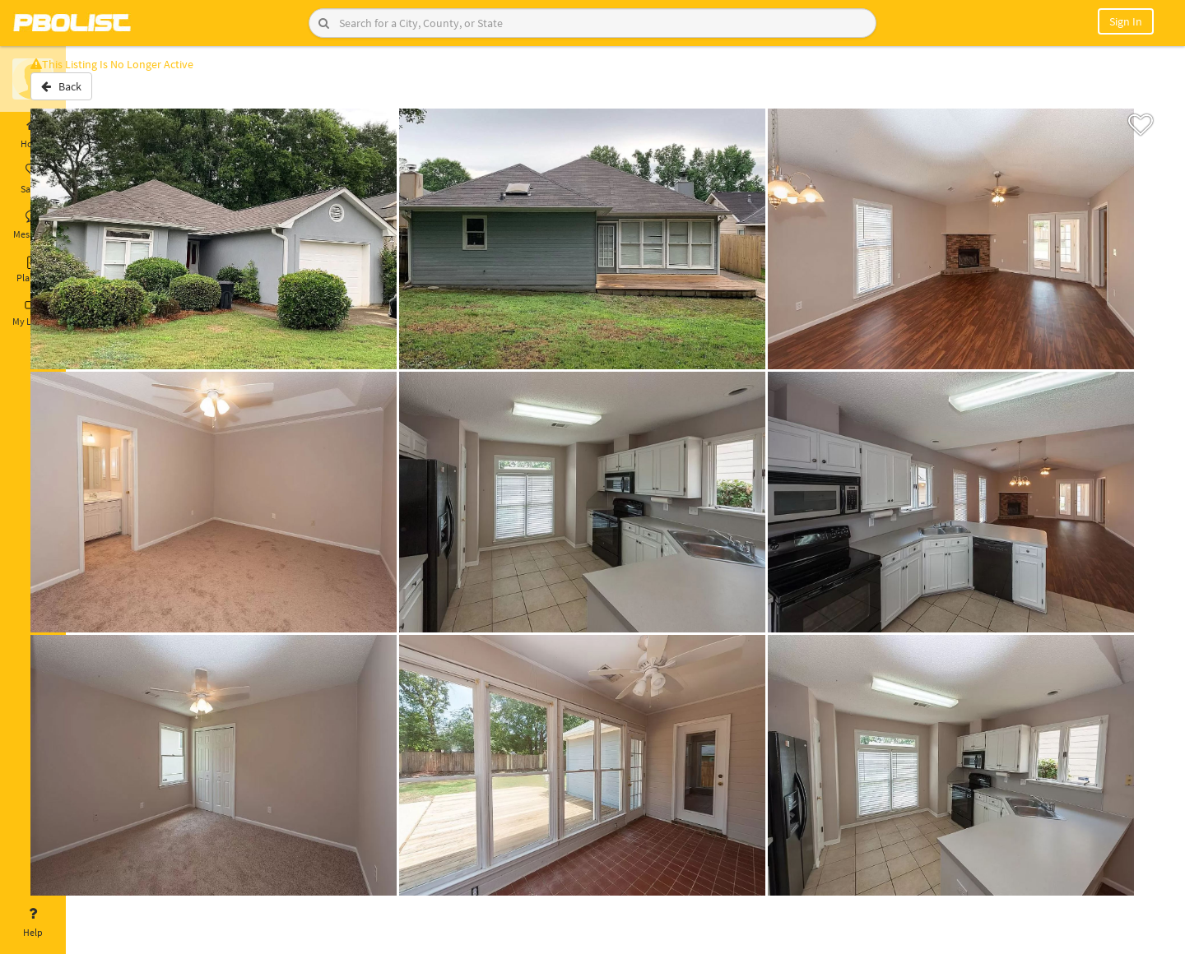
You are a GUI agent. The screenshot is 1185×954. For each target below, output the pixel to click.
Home (33, 134)
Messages (33, 224)
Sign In (1125, 21)
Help (33, 922)
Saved (33, 179)
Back (109, 93)
